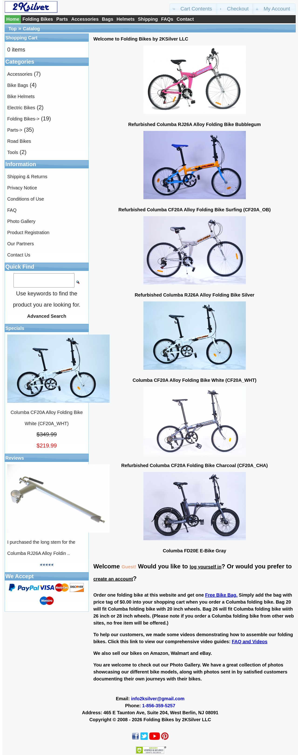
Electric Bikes (21, 107)
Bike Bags (17, 85)
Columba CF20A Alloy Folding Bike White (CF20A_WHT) (195, 380)
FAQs (167, 19)
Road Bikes (19, 141)
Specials (14, 328)
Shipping (148, 19)
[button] (193, 8)
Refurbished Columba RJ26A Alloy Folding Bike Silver (194, 294)
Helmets (126, 19)
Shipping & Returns (27, 176)
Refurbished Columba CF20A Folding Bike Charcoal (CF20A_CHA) (194, 465)
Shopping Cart (21, 37)
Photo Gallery (21, 221)
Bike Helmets (21, 96)
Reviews (14, 458)
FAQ (12, 210)
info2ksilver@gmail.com (158, 698)
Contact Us (18, 254)
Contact (185, 19)
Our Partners (20, 243)
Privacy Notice (22, 187)
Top (12, 28)
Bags (107, 19)
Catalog (31, 28)
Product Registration (28, 232)
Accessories (85, 19)
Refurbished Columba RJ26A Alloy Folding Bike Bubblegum (194, 124)
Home (12, 19)
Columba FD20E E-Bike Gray (194, 550)
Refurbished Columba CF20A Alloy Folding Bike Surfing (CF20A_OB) (194, 209)
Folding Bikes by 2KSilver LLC (177, 719)
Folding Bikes (38, 19)
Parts (62, 19)
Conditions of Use (25, 199)
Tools (12, 152)
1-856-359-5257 (158, 705)
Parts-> (14, 130)
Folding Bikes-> (23, 118)
